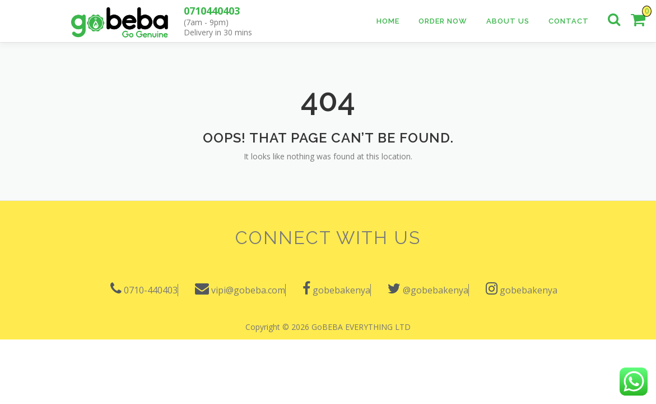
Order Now (442, 21)
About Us (507, 21)
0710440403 (212, 10)
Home (387, 21)
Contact (568, 21)
